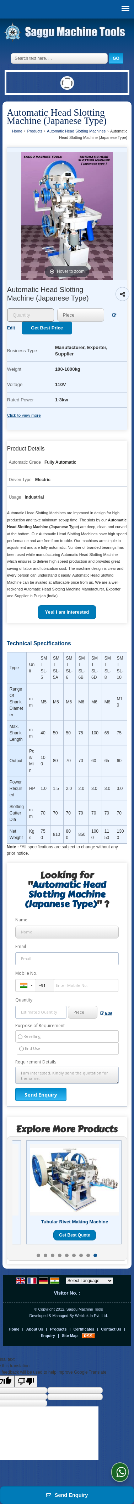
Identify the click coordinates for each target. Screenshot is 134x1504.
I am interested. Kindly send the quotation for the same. (66, 1075)
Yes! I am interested (67, 612)
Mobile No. (26, 973)
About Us (34, 1329)
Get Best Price (47, 328)
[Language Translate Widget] (89, 1280)
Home (17, 131)
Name (21, 920)
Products (34, 131)
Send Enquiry (67, 1495)
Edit (106, 1013)
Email (20, 946)
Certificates (83, 1329)
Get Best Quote (74, 1235)
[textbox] (80, 315)
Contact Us (111, 1329)
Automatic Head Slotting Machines (76, 131)
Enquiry (48, 1335)
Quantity (23, 1000)
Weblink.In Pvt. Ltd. (91, 1315)
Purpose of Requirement (40, 1026)
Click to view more (24, 415)
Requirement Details (35, 1062)
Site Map (69, 1335)
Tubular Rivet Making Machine (74, 1221)
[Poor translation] (26, 1381)
